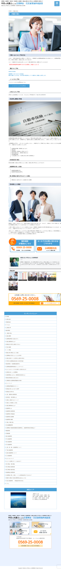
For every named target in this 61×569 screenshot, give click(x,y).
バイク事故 (8, 349)
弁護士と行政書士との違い (12, 402)
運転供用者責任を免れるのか (12, 377)
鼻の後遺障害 (9, 441)
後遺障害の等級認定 (10, 413)
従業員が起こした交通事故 (12, 372)
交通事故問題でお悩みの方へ (12, 338)
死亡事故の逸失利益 (10, 469)
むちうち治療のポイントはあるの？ (13, 461)
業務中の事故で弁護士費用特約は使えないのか (16, 477)
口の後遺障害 (9, 455)
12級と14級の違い (10, 422)
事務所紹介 (8, 322)
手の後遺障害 (9, 444)
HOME (7, 316)
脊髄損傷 (8, 433)
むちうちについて (10, 458)
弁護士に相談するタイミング (12, 400)
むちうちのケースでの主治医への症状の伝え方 (16, 369)
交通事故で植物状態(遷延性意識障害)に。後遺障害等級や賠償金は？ (20, 427)
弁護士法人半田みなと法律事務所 (29, 257)
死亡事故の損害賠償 (10, 466)
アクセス (8, 324)
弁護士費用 (8, 335)
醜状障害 (8, 430)
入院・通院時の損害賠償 (11, 394)
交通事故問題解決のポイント (12, 386)
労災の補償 (8, 347)
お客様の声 (8, 327)
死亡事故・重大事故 (10, 464)
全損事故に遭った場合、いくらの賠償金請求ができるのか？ (19, 475)
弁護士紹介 (8, 319)
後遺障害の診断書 (10, 416)
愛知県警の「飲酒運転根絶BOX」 (13, 363)
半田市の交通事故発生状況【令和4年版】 (15, 361)
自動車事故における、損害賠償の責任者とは (15, 374)
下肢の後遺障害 (9, 450)
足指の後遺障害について (11, 452)
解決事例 (8, 330)
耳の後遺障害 (9, 438)
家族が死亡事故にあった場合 (12, 352)
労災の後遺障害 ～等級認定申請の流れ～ (15, 480)
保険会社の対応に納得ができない (13, 344)
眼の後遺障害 (9, 436)
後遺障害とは (9, 408)
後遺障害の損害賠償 (10, 411)
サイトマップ (9, 383)
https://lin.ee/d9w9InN (41, 94)
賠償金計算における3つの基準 (12, 388)
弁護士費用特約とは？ (11, 341)
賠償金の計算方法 (10, 391)
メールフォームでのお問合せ (19, 85)
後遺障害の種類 (9, 419)
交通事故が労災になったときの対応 (13, 355)
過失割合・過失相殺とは (11, 397)
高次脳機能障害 (9, 425)
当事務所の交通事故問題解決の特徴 (13, 380)
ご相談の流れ (9, 333)
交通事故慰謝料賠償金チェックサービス (14, 366)
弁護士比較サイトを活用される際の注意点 (15, 358)
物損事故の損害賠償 (10, 472)
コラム (7, 483)
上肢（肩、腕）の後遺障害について (13, 447)
